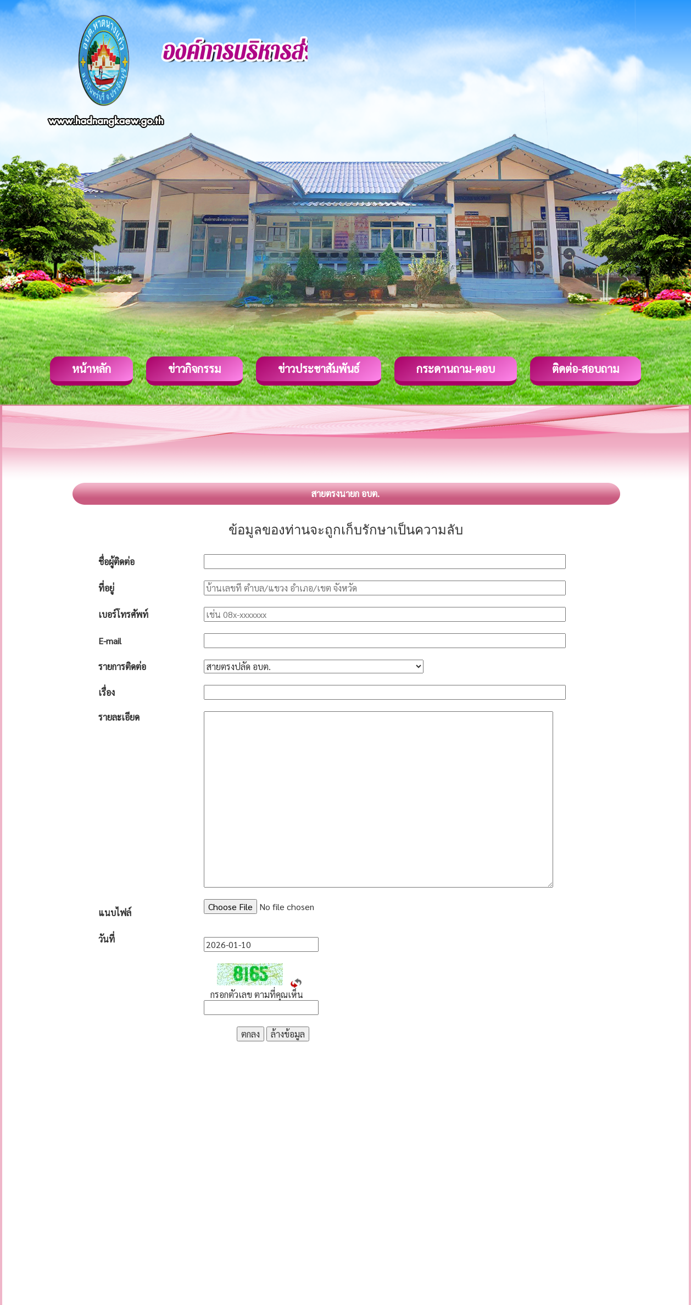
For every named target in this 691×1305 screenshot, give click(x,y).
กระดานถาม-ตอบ (455, 368)
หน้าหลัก (91, 368)
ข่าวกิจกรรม (194, 368)
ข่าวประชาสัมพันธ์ (318, 368)
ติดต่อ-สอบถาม (585, 368)
